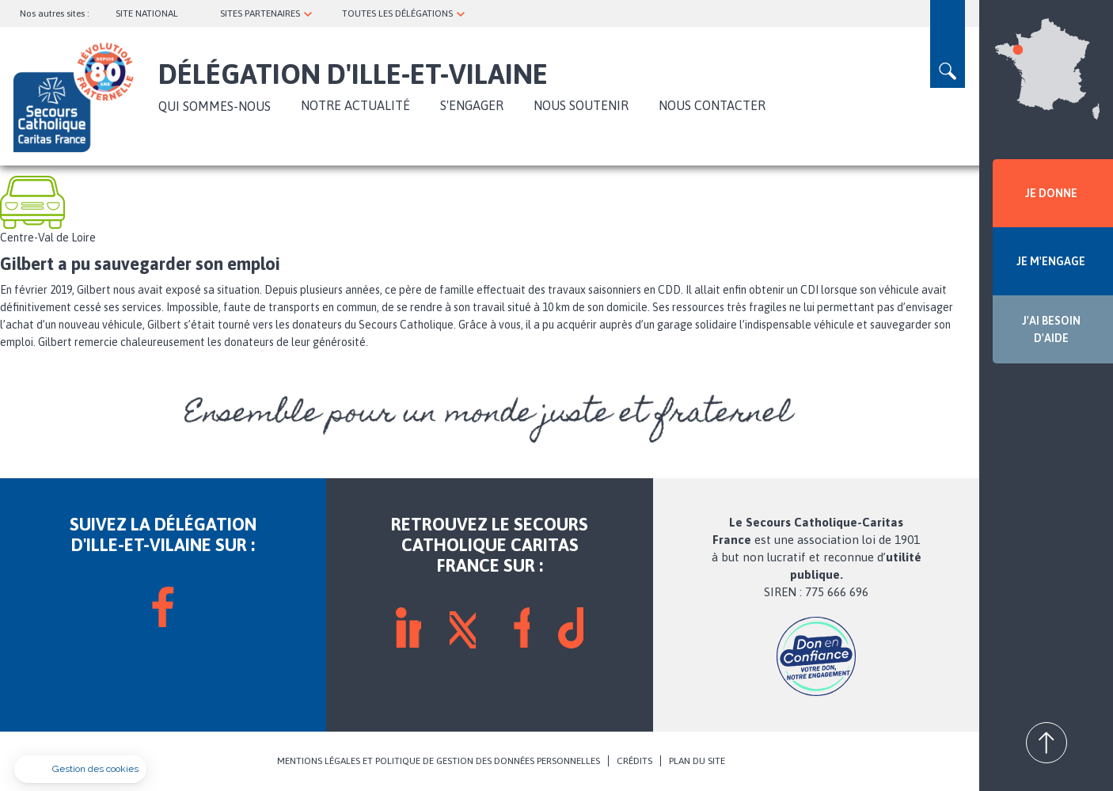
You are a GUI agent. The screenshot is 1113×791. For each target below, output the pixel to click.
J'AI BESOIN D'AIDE (1051, 329)
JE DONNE (1051, 193)
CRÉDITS (634, 760)
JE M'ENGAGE (1050, 261)
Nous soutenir (581, 105)
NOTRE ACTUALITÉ (355, 105)
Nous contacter (712, 105)
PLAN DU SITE (697, 760)
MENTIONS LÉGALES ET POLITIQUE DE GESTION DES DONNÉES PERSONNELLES (438, 760)
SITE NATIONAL (147, 13)
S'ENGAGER (471, 105)
